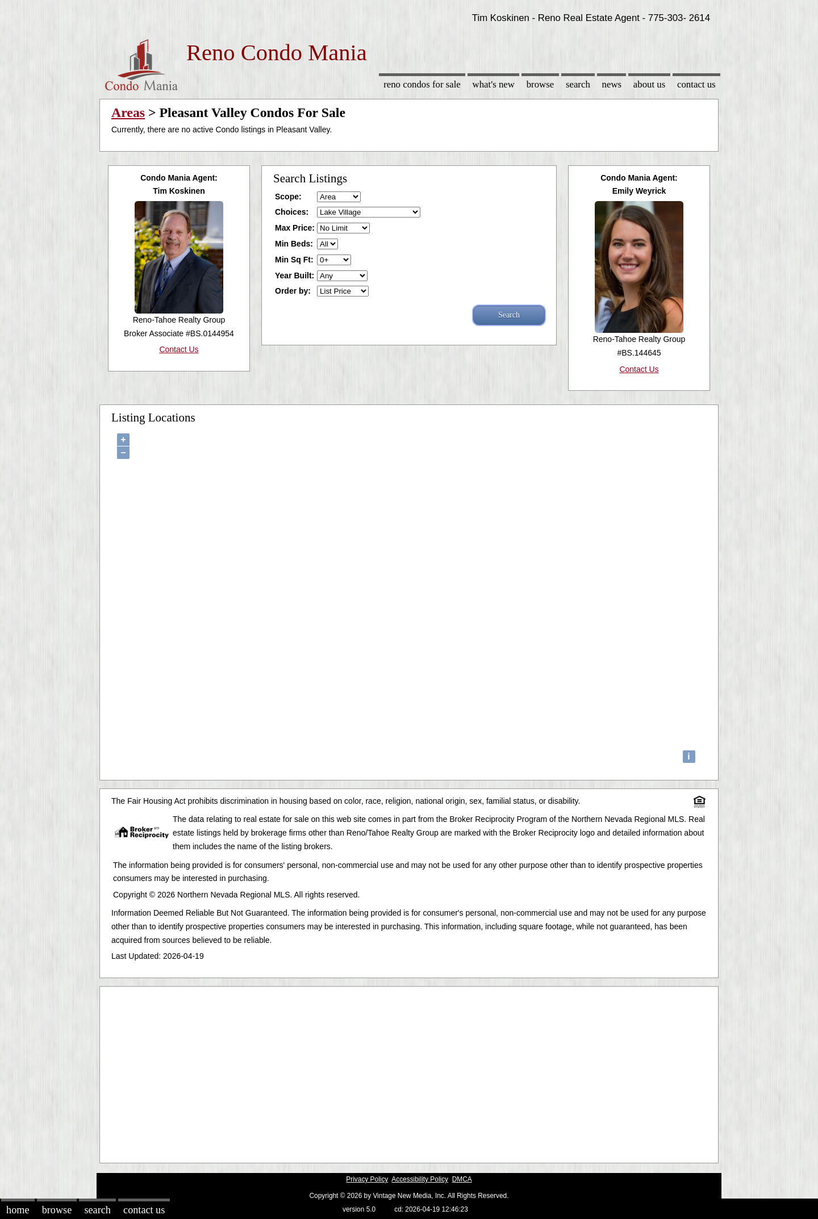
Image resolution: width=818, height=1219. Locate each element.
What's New (494, 84)
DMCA (462, 1179)
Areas (128, 112)
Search (578, 84)
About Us (649, 84)
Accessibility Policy (419, 1179)
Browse (540, 84)
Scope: (288, 196)
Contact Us (696, 84)
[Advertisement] (409, 1071)
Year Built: (294, 275)
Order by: (293, 290)
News (612, 84)
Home (17, 1210)
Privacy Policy (367, 1179)
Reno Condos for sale (422, 84)
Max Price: (295, 227)
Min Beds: (294, 243)
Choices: (291, 211)
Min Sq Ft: (294, 259)
